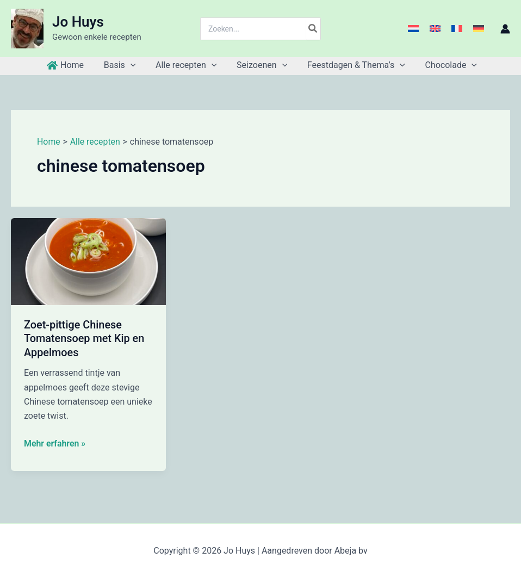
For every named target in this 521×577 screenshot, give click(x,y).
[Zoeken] (313, 29)
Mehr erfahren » (55, 442)
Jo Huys (78, 22)
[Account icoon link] (505, 29)
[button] (134, 65)
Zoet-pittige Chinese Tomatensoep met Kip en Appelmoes (84, 338)
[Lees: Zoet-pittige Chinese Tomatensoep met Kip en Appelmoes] (88, 261)
